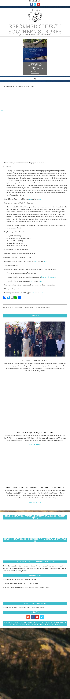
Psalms (43, 307)
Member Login (35, 1)
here (30, 199)
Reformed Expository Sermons (18, 566)
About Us (35, 71)
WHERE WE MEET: (35, 64)
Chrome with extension (48, 277)
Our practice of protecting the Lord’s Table (35, 433)
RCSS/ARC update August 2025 (35, 360)
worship (48, 307)
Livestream (29, 307)
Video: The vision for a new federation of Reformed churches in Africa (35, 487)
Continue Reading (35, 375)
